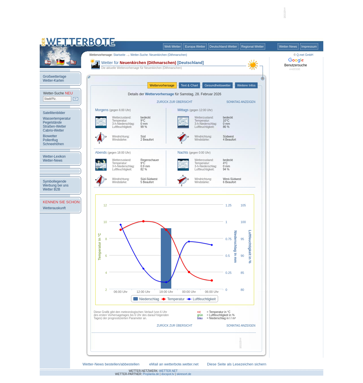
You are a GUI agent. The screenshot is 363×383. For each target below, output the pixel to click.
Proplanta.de (151, 374)
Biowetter (50, 136)
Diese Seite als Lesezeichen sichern (236, 364)
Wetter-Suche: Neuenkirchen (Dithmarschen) (158, 54)
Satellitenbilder (54, 113)
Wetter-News (288, 46)
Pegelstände (52, 122)
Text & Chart (189, 85)
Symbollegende (54, 181)
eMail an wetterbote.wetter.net (173, 364)
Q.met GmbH (305, 54)
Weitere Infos (246, 85)
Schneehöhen (53, 144)
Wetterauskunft (54, 208)
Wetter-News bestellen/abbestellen (111, 364)
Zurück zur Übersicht (175, 101)
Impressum (309, 46)
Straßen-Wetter (54, 126)
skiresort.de (183, 374)
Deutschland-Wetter (223, 46)
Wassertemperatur (57, 118)
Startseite (119, 54)
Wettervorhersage (162, 85)
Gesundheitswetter (217, 85)
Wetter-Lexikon (54, 156)
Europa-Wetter (195, 46)
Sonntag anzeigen (240, 101)
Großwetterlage (54, 77)
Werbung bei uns (56, 185)
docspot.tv (167, 374)
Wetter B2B (51, 189)
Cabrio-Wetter (53, 130)
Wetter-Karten (53, 80)
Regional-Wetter (252, 46)
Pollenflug (50, 140)
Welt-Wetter (172, 46)
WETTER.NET (168, 371)
